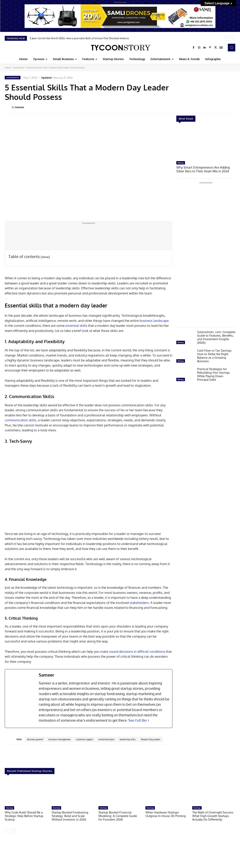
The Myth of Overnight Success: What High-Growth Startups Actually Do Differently (213, 816)
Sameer (19, 107)
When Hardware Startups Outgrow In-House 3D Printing (165, 814)
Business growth (35, 739)
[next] (232, 38)
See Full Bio (137, 720)
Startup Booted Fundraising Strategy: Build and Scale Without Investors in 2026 (70, 816)
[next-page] (13, 831)
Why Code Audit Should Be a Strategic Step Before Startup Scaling (24, 816)
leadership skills (127, 739)
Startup (9, 807)
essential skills (76, 325)
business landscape (154, 320)
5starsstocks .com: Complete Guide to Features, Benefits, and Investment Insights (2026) (216, 337)
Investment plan (106, 739)
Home (8, 67)
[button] (231, 47)
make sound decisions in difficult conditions (132, 651)
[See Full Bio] (148, 720)
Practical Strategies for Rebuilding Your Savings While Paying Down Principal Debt (213, 374)
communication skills (20, 420)
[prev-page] (7, 831)
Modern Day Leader (150, 739)
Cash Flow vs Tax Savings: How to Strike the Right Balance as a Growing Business (214, 355)
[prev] (226, 38)
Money (180, 162)
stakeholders (139, 603)
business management (60, 739)
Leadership (18, 67)
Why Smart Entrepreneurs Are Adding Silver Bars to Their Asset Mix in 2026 (205, 169)
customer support (84, 739)
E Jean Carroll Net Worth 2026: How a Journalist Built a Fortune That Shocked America (79, 38)
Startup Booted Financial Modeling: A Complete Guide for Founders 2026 (117, 816)
